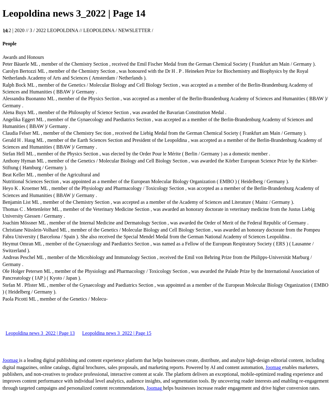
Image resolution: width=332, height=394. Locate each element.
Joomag (10, 360)
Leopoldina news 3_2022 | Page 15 (116, 333)
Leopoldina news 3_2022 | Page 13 (40, 333)
